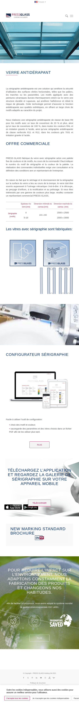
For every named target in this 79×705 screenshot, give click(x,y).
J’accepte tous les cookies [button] (17, 698)
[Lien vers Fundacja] (54, 678)
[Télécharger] (39, 503)
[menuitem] (40, 2)
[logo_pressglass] (33, 16)
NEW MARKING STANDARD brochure (38, 531)
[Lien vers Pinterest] (32, 678)
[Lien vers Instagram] (45, 678)
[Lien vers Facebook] (23, 678)
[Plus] (39, 444)
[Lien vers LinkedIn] (36, 678)
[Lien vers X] (28, 678)
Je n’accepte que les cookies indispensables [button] (50, 698)
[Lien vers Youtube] (41, 678)
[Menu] (71, 16)
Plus (39, 638)
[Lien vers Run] (49, 678)
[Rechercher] (65, 16)
